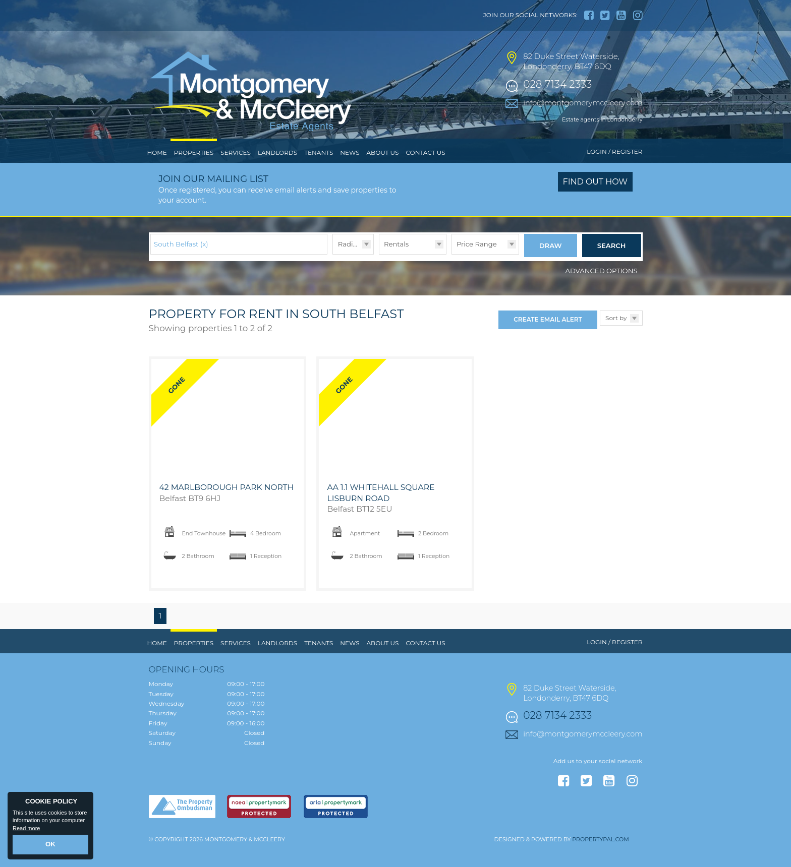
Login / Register (614, 172)
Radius (349, 265)
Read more (26, 830)
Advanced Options (602, 289)
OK (50, 845)
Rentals (396, 265)
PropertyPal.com (600, 857)
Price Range (477, 265)
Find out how (595, 203)
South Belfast (181, 265)
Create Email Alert (548, 338)
